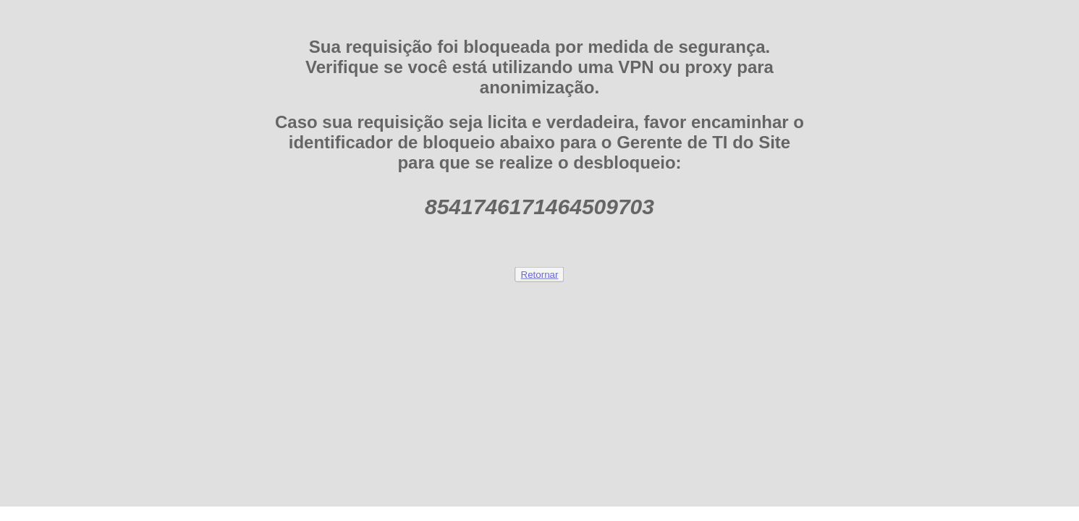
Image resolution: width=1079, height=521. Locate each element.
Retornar (540, 273)
